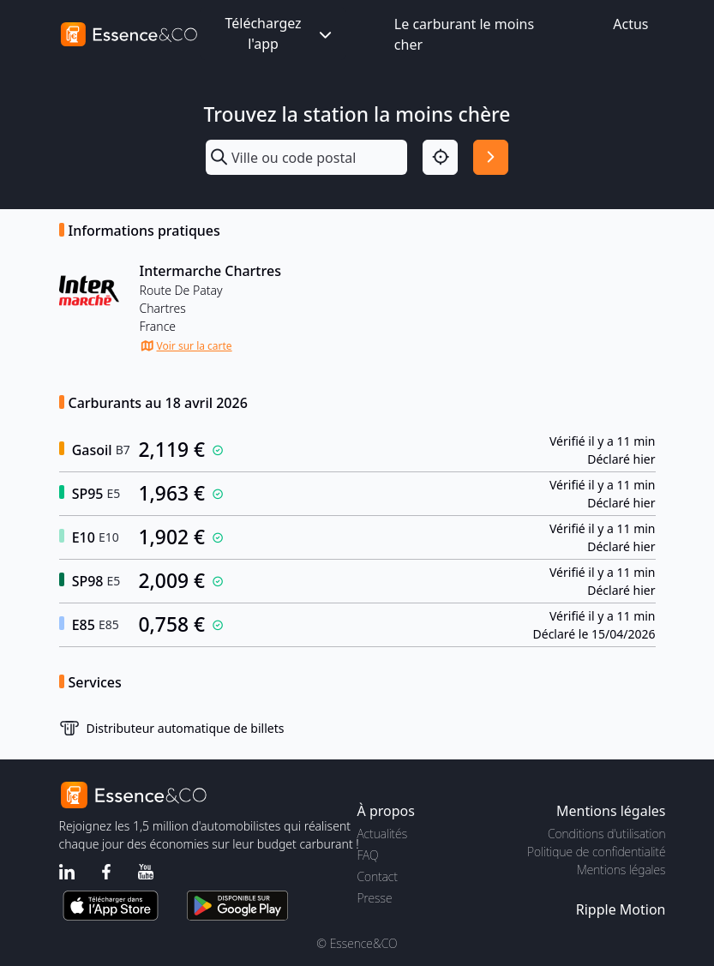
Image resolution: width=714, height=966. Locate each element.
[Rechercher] (490, 157)
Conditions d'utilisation (607, 833)
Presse (375, 898)
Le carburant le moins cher (464, 34)
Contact (377, 876)
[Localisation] (440, 157)
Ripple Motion (621, 909)
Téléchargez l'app (279, 33)
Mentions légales (621, 869)
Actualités (382, 833)
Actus (630, 24)
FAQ (368, 855)
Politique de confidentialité (596, 851)
